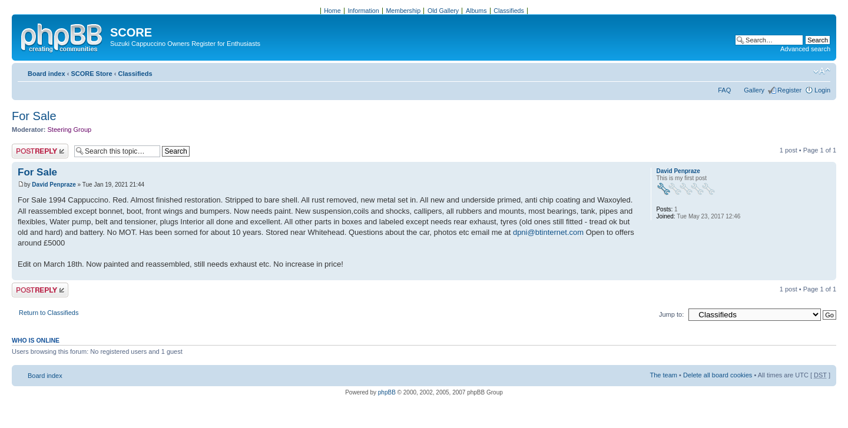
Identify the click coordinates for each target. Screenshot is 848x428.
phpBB (387, 392)
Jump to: (671, 314)
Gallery (754, 90)
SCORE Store (91, 73)
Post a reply (40, 151)
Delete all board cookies (717, 375)
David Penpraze (53, 184)
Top (827, 274)
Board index (46, 73)
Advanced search (805, 48)
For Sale (34, 116)
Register (789, 90)
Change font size (821, 71)
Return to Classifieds (49, 312)
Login (822, 90)
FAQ (724, 90)
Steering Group (70, 129)
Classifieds (135, 73)
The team (663, 375)
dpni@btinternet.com (548, 232)
